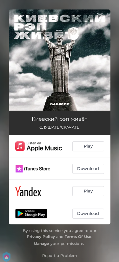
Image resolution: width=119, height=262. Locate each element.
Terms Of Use (78, 236)
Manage (41, 243)
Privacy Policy (41, 236)
